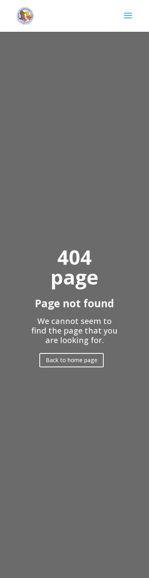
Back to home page (71, 360)
